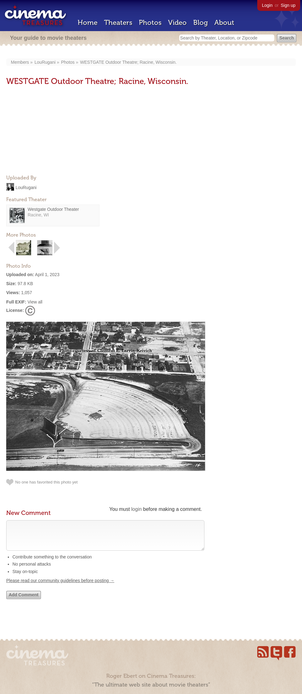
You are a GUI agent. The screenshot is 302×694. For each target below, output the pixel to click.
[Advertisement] (52, 131)
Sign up (288, 5)
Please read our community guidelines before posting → (60, 586)
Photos (150, 22)
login (136, 509)
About (224, 22)
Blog (200, 22)
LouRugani (45, 62)
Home (88, 22)
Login (267, 5)
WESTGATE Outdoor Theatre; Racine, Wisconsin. (128, 62)
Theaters (118, 22)
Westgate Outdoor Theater (53, 209)
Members (20, 62)
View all (34, 301)
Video (177, 22)
